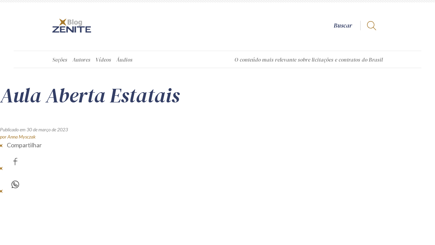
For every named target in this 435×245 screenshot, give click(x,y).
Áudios (124, 59)
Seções (59, 59)
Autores (81, 59)
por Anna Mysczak (18, 137)
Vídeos (103, 59)
